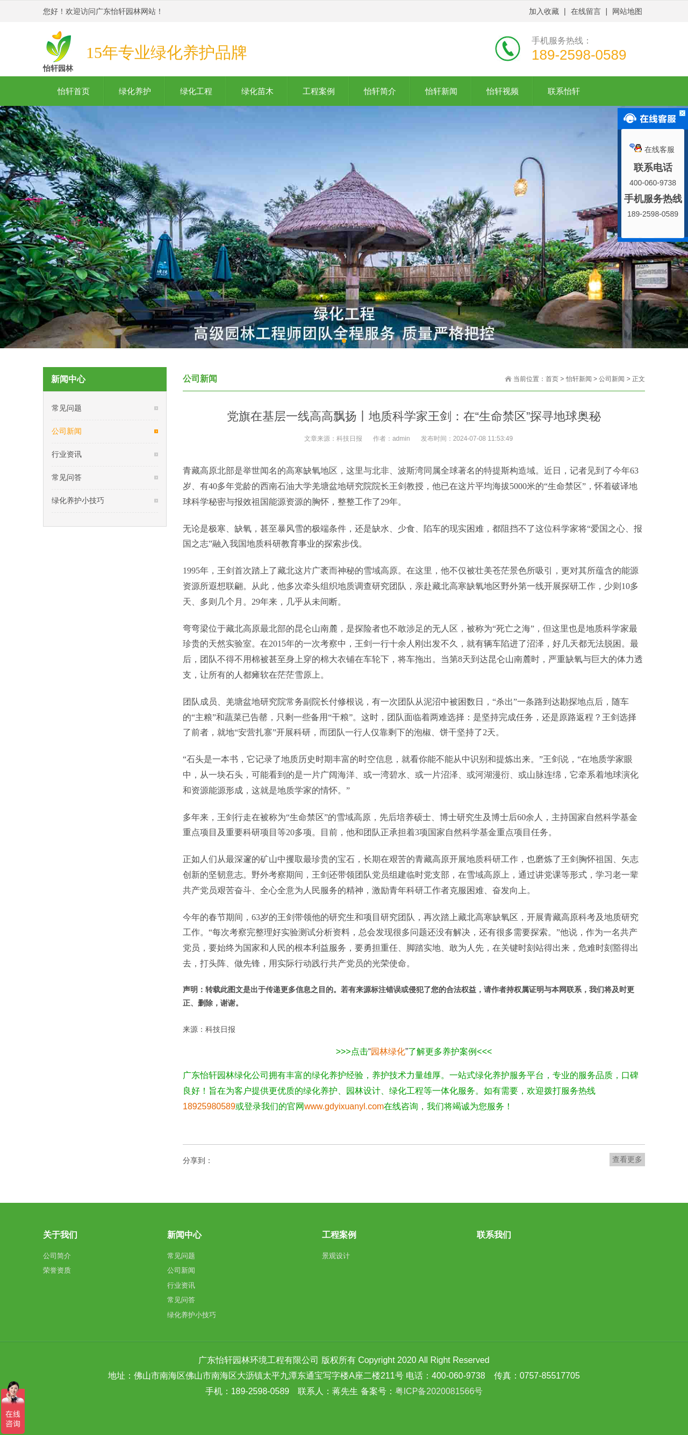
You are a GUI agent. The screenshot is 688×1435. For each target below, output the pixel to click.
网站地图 (627, 11)
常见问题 (67, 408)
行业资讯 (67, 454)
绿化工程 (196, 91)
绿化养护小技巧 (78, 500)
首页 (552, 379)
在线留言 (586, 11)
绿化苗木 (257, 91)
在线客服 (652, 149)
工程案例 (319, 91)
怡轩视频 (502, 91)
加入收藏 (544, 11)
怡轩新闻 (441, 91)
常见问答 (67, 477)
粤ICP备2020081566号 (439, 1391)
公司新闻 (67, 431)
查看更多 (627, 1159)
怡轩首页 (74, 91)
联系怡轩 (564, 91)
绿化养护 (135, 91)
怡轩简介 (380, 91)
